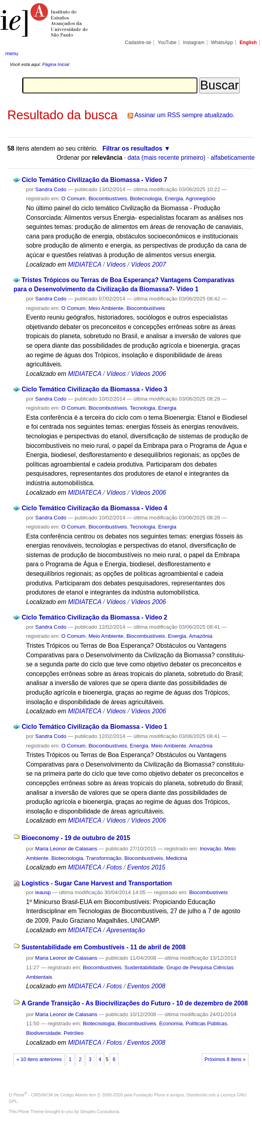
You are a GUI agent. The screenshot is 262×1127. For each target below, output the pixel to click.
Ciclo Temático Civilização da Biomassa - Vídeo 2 (94, 617)
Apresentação (125, 930)
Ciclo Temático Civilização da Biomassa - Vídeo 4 (94, 508)
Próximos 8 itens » (225, 1059)
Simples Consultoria (99, 1111)
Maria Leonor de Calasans (66, 849)
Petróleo (74, 1033)
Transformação (103, 858)
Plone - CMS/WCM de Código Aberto (50, 1094)
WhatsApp (222, 42)
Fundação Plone (149, 1094)
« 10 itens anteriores (39, 1059)
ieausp (43, 892)
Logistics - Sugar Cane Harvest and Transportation (97, 883)
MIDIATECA (84, 264)
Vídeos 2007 (148, 264)
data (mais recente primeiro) (167, 157)
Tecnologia (142, 408)
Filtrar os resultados (132, 148)
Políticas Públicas (206, 1023)
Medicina (176, 858)
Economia (170, 1023)
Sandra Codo (51, 189)
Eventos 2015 (146, 867)
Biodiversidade (43, 1033)
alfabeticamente (232, 157)
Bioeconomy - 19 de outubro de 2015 (75, 838)
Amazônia (200, 636)
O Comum (73, 198)
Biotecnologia (146, 198)
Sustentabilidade (144, 967)
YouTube (167, 42)
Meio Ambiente (105, 308)
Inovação (210, 849)
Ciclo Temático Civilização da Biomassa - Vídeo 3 (94, 389)
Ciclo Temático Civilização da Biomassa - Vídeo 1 (94, 726)
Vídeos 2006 (148, 373)
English (248, 42)
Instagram (194, 42)
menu (11, 53)
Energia (174, 198)
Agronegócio (200, 198)
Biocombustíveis (107, 198)
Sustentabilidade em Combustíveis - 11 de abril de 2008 (103, 947)
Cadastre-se (138, 42)
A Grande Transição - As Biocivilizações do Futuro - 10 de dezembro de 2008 (134, 1003)
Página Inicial (55, 64)
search (243, 53)
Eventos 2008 (146, 986)
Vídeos (116, 264)
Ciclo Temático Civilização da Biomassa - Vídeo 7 (94, 179)
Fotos (114, 867)
